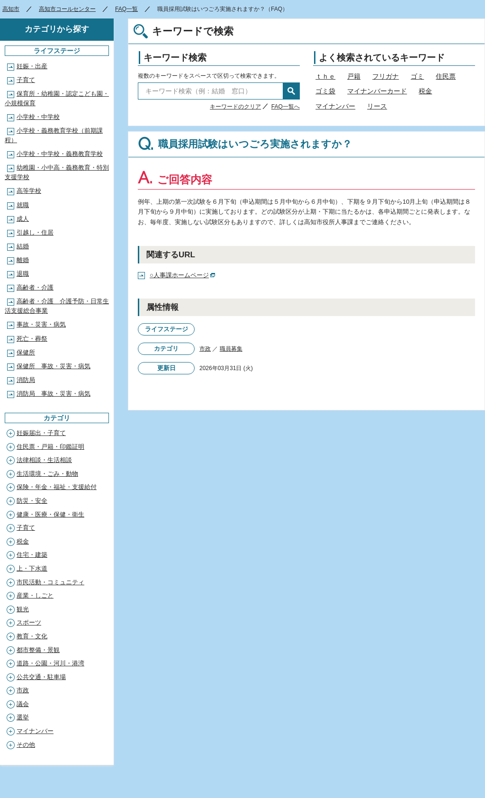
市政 (205, 348)
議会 (23, 703)
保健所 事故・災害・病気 (53, 366)
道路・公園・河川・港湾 (50, 663)
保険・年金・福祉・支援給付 (57, 486)
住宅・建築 (32, 554)
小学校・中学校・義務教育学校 (60, 153)
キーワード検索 (175, 58)
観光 (23, 609)
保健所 (26, 352)
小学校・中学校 (38, 116)
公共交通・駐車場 (41, 676)
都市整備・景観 (38, 649)
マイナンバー (335, 106)
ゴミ (417, 76)
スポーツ (29, 622)
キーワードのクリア (235, 106)
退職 (23, 273)
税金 (425, 91)
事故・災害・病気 (41, 324)
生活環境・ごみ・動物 (47, 473)
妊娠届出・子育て (41, 432)
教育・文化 (32, 636)
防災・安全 (32, 500)
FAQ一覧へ (285, 106)
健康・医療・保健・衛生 (50, 514)
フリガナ (385, 76)
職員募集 (231, 348)
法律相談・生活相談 (44, 459)
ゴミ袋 (325, 91)
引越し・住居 (35, 232)
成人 (23, 218)
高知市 (10, 9)
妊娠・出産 (32, 66)
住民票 (446, 76)
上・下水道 (32, 568)
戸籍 (353, 76)
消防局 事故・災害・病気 (53, 393)
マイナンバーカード (377, 91)
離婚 (23, 259)
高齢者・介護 (35, 287)
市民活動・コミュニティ (50, 582)
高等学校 (29, 190)
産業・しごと (35, 595)
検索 (291, 91)
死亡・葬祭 (32, 338)
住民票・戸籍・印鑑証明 (50, 446)
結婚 (23, 246)
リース (377, 106)
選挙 (23, 717)
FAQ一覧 (126, 9)
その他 (26, 744)
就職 (23, 205)
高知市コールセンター (67, 9)
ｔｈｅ (325, 76)
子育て (26, 79)
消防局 (26, 379)
